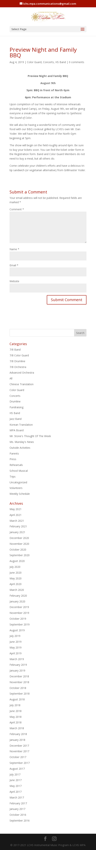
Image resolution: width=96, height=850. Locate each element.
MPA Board (17, 430)
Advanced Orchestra (22, 372)
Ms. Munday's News (22, 442)
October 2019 (18, 618)
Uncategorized (18, 482)
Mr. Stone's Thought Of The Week (30, 436)
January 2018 (17, 740)
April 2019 (16, 653)
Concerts (48, 62)
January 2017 (17, 809)
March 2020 (17, 590)
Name (14, 249)
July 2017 (15, 774)
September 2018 (20, 693)
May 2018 (16, 717)
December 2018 (19, 676)
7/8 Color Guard (19, 355)
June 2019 (16, 641)
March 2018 (17, 728)
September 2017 (20, 763)
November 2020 (19, 544)
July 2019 (15, 636)
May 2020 (16, 578)
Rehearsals (16, 465)
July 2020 (15, 567)
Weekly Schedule (20, 494)
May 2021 (16, 509)
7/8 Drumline (17, 361)
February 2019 (18, 664)
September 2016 (20, 820)
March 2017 (17, 797)
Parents (14, 453)
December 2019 (19, 607)
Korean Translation (21, 424)
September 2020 (20, 555)
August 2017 (17, 768)
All (11, 378)
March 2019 (17, 659)
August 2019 (17, 630)
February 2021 (18, 526)
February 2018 (18, 734)
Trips (13, 476)
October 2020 (18, 549)
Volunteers (16, 488)
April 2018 (16, 722)
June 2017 (16, 780)
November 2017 (19, 751)
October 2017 (18, 757)
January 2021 (17, 532)
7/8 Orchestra (18, 367)
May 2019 (16, 647)
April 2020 (16, 584)
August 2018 (17, 699)
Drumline (15, 401)
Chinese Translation (21, 384)
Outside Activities (20, 447)
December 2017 (19, 745)
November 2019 (19, 613)
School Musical (19, 470)
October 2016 (18, 814)
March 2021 (17, 520)
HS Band (60, 62)
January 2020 (17, 601)
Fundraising (16, 407)
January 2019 (17, 670)
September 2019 (20, 624)
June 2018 (16, 711)
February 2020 (18, 595)
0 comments (76, 62)
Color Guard (34, 62)
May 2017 (16, 786)
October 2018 (18, 688)
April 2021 (16, 515)
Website (14, 281)
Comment (17, 209)
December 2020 (19, 538)
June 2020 (16, 572)
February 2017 (18, 803)
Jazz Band (16, 419)
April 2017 (16, 791)
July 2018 (15, 705)
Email (14, 265)
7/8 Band (15, 349)
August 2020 (17, 561)
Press (13, 459)
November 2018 (19, 682)
